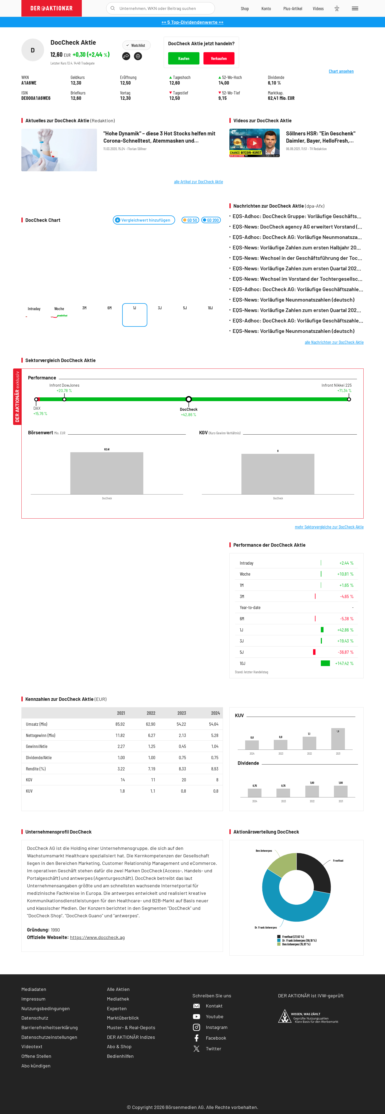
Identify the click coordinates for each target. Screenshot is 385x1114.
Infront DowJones (64, 385)
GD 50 (192, 220)
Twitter (206, 1048)
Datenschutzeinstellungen (49, 1037)
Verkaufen (219, 58)
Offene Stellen (36, 1056)
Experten (117, 1008)
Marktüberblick (123, 1018)
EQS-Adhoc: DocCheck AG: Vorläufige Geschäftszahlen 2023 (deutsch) (298, 320)
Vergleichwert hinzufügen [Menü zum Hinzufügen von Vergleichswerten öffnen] (145, 219)
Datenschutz (34, 1018)
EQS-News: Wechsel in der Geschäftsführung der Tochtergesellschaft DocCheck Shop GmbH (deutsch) (298, 258)
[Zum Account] (266, 8)
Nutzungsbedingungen (45, 1008)
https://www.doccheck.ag (97, 937)
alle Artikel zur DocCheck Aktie (198, 181)
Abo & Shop (119, 1046)
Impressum (33, 999)
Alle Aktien (118, 989)
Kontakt (207, 1006)
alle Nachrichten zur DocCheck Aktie (334, 342)
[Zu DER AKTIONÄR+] (292, 8)
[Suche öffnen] (112, 8)
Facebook (209, 1038)
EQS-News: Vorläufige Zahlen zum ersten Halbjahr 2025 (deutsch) (298, 247)
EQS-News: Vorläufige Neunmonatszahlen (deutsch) (293, 299)
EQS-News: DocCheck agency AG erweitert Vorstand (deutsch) (298, 226)
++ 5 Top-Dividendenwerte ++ (192, 22)
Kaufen (183, 58)
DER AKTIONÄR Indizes (131, 1037)
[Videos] (318, 8)
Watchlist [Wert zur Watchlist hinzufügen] (138, 45)
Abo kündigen (36, 1066)
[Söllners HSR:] (296, 143)
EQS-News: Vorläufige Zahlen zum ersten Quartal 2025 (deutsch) (298, 268)
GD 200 (213, 220)
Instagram (210, 1027)
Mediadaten (33, 989)
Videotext (32, 1046)
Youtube (208, 1016)
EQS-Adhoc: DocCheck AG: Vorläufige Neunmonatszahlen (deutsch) (298, 237)
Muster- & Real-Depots (131, 1027)
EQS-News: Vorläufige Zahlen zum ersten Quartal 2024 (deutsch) (298, 310)
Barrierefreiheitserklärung (49, 1027)
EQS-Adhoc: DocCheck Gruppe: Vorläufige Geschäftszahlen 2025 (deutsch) (298, 216)
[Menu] (354, 8)
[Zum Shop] (245, 8)
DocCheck (189, 409)
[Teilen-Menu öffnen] (126, 56)
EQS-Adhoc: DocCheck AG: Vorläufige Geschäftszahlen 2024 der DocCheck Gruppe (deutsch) (298, 289)
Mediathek (118, 999)
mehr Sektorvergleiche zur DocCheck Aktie (329, 527)
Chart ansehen (347, 75)
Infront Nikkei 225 (337, 385)
